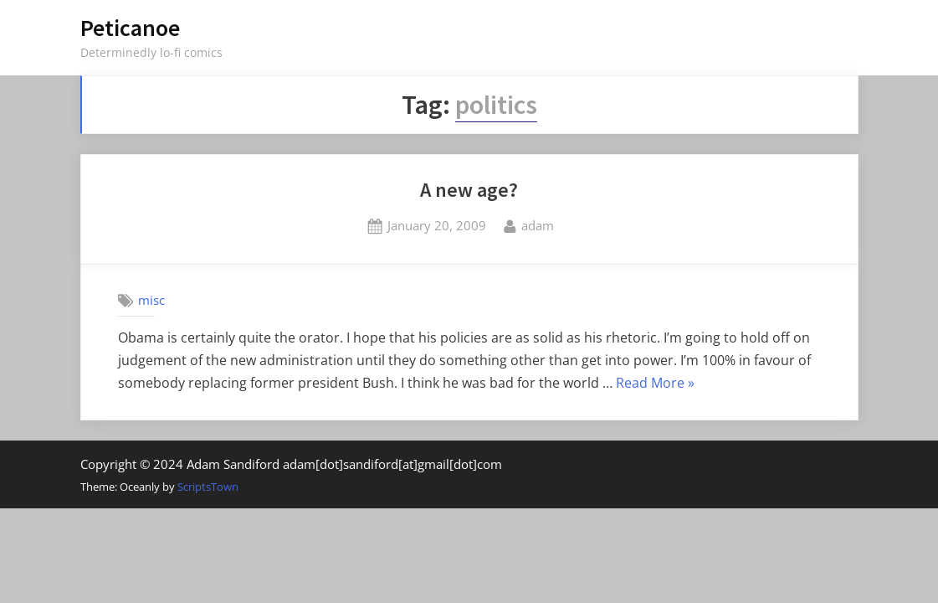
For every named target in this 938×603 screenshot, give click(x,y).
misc (151, 299)
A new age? (469, 190)
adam (537, 224)
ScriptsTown (207, 486)
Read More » (655, 383)
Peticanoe (130, 28)
